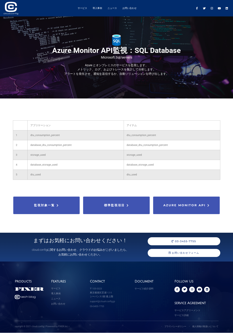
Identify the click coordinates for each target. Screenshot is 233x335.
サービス (82, 8)
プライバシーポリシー (172, 328)
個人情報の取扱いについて (204, 328)
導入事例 (97, 8)
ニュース (112, 8)
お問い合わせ (129, 8)
